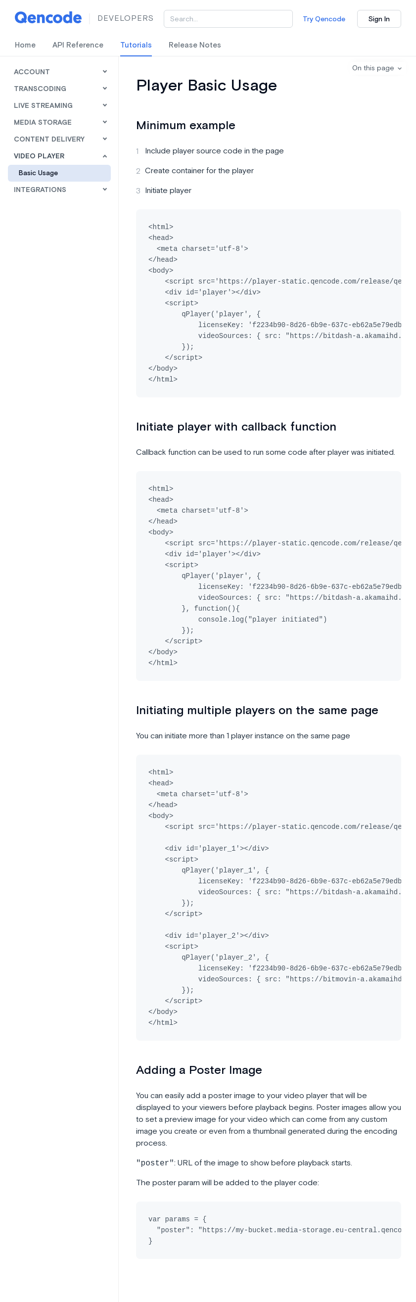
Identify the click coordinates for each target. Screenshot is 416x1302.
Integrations (40, 190)
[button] (378, 68)
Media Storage (43, 122)
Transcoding (40, 89)
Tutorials (136, 45)
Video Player (39, 156)
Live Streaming (43, 105)
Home (25, 45)
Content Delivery (49, 139)
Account (32, 72)
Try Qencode (324, 19)
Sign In (379, 19)
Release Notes (195, 45)
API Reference (77, 45)
